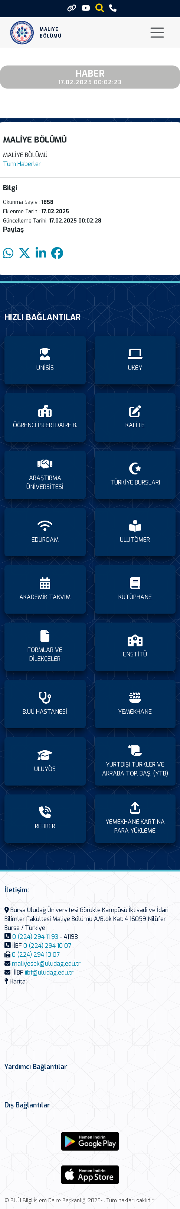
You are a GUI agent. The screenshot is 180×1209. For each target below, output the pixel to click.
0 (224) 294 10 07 (47, 946)
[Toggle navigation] (157, 32)
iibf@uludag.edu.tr (49, 972)
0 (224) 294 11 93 (35, 937)
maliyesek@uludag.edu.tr (46, 963)
